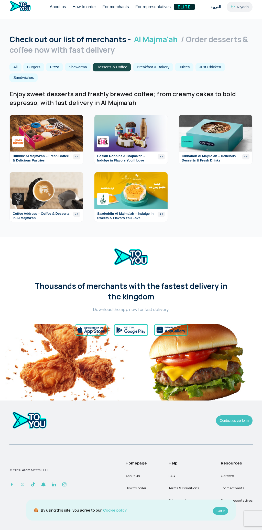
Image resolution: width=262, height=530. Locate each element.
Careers (227, 475)
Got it (220, 511)
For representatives (153, 7)
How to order (84, 7)
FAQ (172, 475)
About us (58, 7)
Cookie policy (115, 510)
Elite (184, 7)
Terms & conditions (184, 488)
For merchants (116, 7)
